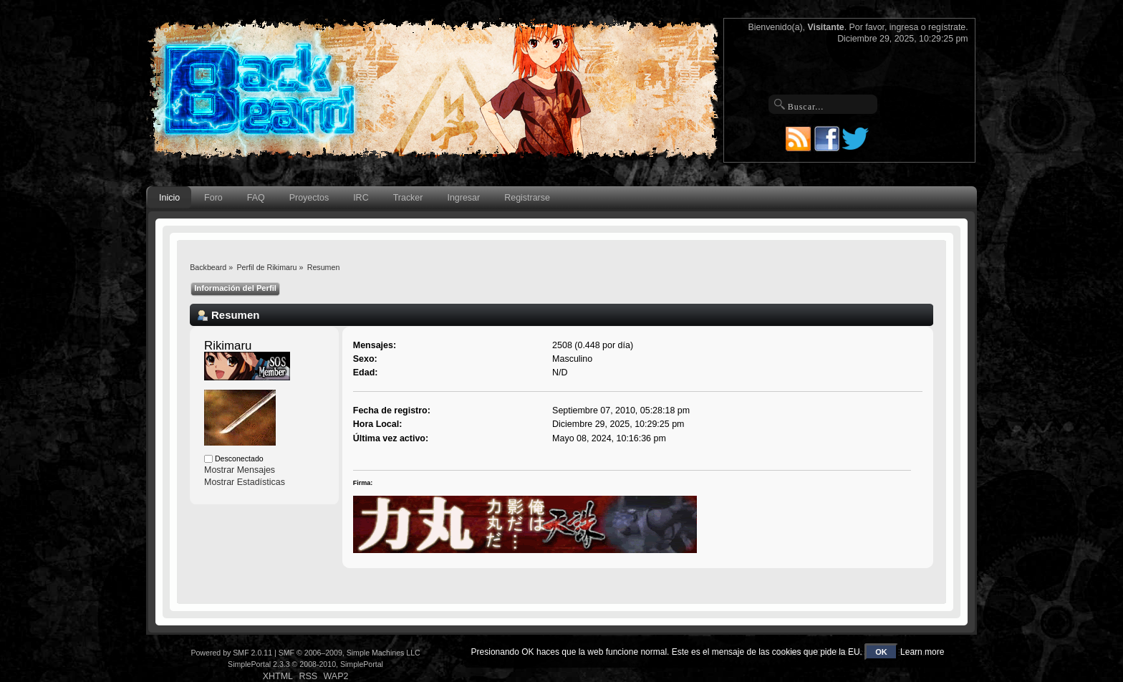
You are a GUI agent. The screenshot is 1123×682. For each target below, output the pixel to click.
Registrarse (527, 198)
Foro (213, 198)
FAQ (256, 198)
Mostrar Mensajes (239, 470)
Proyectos (309, 198)
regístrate (946, 27)
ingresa (904, 27)
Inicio (169, 198)
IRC (360, 198)
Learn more (922, 652)
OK (881, 652)
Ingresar (463, 198)
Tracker (408, 198)
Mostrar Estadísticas (244, 482)
